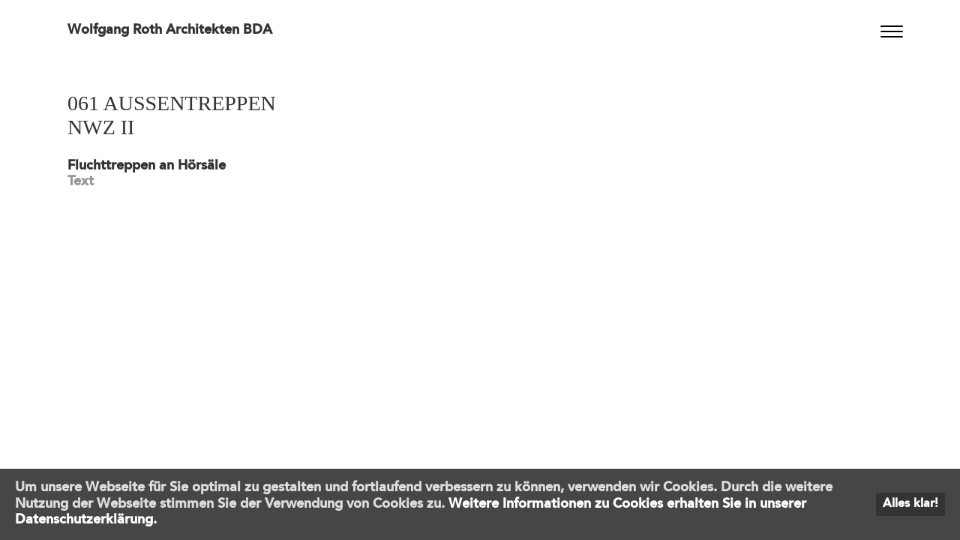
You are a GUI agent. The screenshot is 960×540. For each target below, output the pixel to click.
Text (81, 181)
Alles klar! (910, 504)
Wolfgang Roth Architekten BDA (170, 30)
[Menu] (891, 31)
